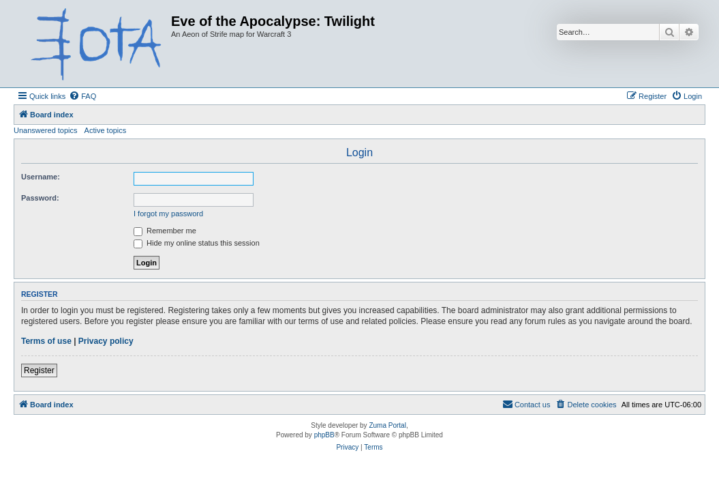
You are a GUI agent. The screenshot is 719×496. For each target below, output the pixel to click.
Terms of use (46, 341)
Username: (40, 177)
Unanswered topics (46, 130)
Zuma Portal (387, 425)
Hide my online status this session (197, 243)
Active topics (106, 130)
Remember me (165, 231)
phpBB (324, 435)
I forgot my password (168, 213)
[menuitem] (82, 96)
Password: (40, 198)
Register (39, 370)
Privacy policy (106, 341)
